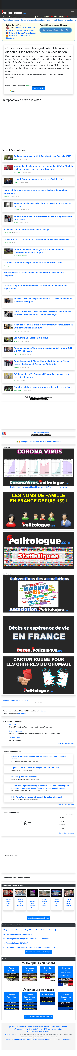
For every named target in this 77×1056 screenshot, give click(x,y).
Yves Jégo (12, 724)
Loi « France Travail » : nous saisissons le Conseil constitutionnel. (36, 797)
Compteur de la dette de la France (28, 1029)
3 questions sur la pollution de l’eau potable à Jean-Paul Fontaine (36, 768)
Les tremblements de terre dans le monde (50, 1027)
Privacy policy (66, 1039)
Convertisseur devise (66, 833)
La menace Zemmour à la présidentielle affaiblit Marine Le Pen (33, 262)
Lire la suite (38, 88)
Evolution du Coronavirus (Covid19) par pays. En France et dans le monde (38, 468)
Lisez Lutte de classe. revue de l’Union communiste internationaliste (36, 239)
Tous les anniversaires (66, 743)
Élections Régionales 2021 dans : (16, 700)
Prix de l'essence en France (20, 1027)
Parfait (24, 713)
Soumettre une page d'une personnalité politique (32, 1039)
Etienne (44, 711)
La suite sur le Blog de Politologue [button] (38, 952)
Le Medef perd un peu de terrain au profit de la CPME (39, 179)
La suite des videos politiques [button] (38, 918)
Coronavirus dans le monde (38, 1031)
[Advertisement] (38, 4)
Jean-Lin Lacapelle (15, 731)
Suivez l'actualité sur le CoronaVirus (56, 30)
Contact (8, 1039)
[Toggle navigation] (72, 12)
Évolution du (22, 33)
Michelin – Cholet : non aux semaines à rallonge (27, 229)
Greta (20, 713)
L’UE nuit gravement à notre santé (24, 777)
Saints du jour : (17, 17)
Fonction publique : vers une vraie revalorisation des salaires (43, 387)
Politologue (9, 1034)
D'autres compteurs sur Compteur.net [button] (38, 1017)
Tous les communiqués (66, 804)
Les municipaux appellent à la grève (31, 338)
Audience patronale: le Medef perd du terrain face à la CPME (42, 156)
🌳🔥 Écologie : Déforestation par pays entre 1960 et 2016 (38, 441)
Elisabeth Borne (14, 738)
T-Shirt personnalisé (53, 1029)
